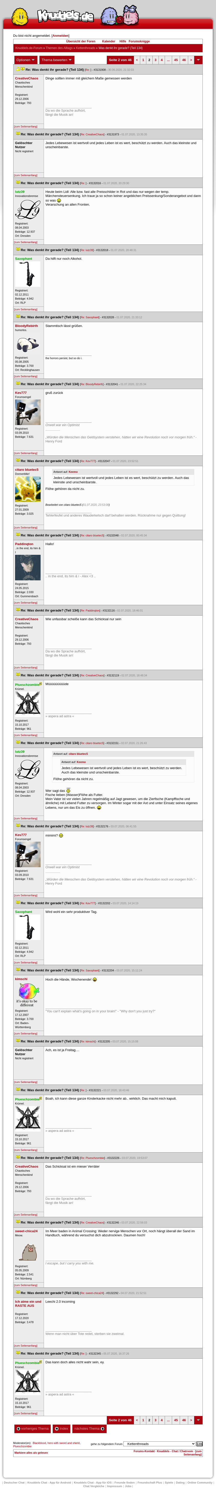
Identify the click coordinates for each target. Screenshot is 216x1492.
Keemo (73, 471)
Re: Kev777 (88, 461)
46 (184, 60)
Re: (88, 69)
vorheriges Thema (33, 1428)
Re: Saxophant (90, 317)
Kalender (108, 41)
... (168, 60)
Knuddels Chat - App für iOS (93, 1482)
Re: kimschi (88, 1041)
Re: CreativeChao (92, 134)
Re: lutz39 (87, 250)
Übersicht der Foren (80, 41)
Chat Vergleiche (93, 1486)
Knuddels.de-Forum (29, 48)
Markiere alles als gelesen (31, 1452)
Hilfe (122, 41)
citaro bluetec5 (78, 753)
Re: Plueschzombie (92, 1157)
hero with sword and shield (63, 1442)
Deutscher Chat (14, 1482)
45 (176, 60)
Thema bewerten (57, 60)
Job (128, 1486)
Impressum (114, 1486)
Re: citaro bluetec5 (92, 535)
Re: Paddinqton (90, 610)
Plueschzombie (22, 1446)
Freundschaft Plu (150, 1482)
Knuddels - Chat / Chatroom (175, 1451)
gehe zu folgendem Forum (107, 1444)
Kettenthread (85, 48)
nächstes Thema (89, 1428)
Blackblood (39, 1442)
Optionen (26, 60)
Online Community (199, 1482)
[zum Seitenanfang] (26, 126)
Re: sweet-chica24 (92, 1293)
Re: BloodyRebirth (92, 384)
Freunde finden (124, 1482)
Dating (180, 1482)
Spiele (169, 1482)
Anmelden (60, 36)
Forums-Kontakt (144, 1451)
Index (61, 1428)
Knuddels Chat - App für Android (49, 1482)
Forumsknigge (139, 41)
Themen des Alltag (59, 48)
